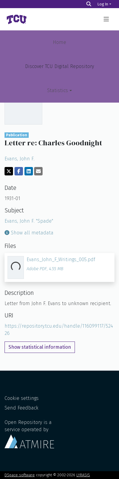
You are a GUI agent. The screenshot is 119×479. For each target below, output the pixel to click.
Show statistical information (39, 347)
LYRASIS (83, 475)
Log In (103, 4)
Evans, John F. (19, 159)
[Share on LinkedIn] (28, 171)
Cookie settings (22, 398)
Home (59, 42)
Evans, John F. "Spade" (29, 221)
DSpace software (20, 475)
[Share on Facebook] (18, 171)
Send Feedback (21, 408)
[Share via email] (38, 171)
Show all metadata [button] (29, 233)
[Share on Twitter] (9, 171)
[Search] (89, 4)
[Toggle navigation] (106, 19)
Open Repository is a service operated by (29, 433)
